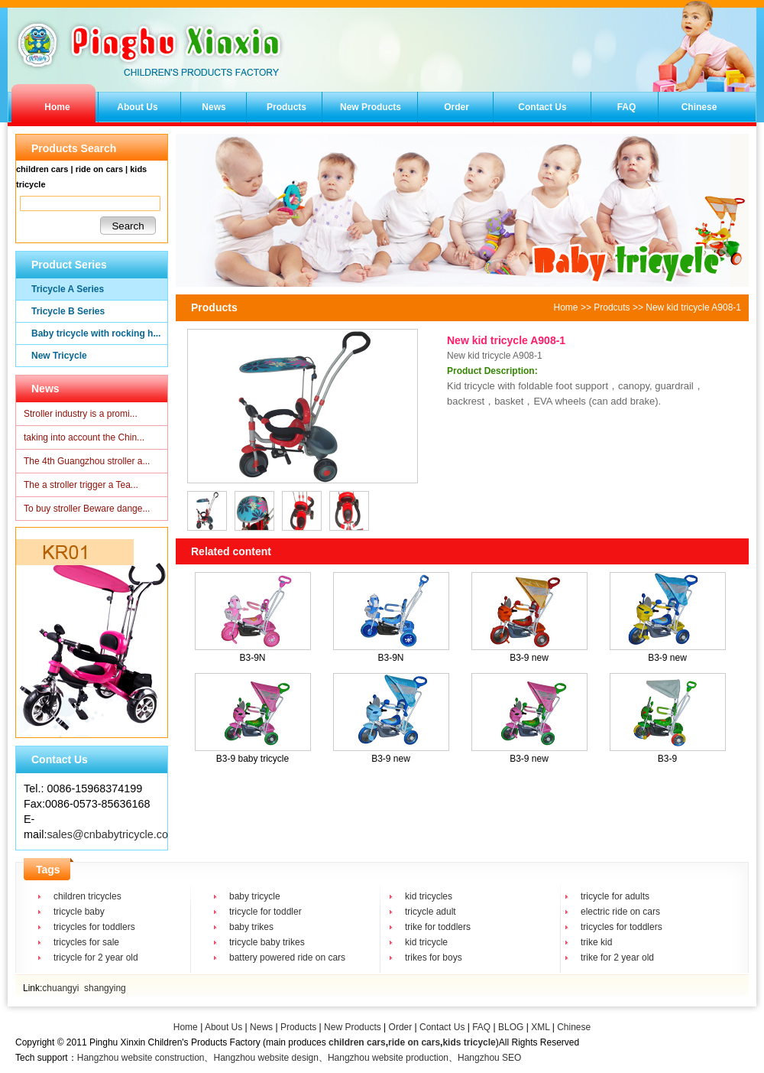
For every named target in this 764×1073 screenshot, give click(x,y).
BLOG (510, 1027)
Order (456, 107)
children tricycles (87, 896)
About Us (137, 107)
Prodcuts (612, 307)
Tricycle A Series (67, 289)
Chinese (699, 107)
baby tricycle (254, 896)
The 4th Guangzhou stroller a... (87, 461)
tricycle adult (430, 911)
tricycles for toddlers (94, 927)
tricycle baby (79, 911)
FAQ (626, 107)
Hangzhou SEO (489, 1057)
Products (286, 107)
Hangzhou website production (388, 1057)
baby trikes (251, 927)
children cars (357, 1042)
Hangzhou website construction (141, 1057)
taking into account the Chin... (84, 437)
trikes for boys (433, 957)
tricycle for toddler (265, 911)
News (213, 107)
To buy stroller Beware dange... (87, 508)
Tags (48, 869)
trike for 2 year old (617, 957)
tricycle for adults (615, 896)
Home (57, 107)
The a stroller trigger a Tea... (81, 485)
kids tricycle (468, 1042)
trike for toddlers (438, 927)
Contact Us (542, 107)
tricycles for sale (86, 942)
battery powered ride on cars (287, 957)
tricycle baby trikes (267, 942)
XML (540, 1027)
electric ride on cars (620, 911)
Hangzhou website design (265, 1057)
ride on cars (414, 1042)
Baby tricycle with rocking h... (95, 333)
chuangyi (60, 988)
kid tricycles (428, 896)
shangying (105, 988)
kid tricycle (426, 942)
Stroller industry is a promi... (81, 413)
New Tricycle (59, 355)
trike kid (596, 942)
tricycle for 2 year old (95, 957)
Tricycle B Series (68, 311)
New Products (370, 107)
